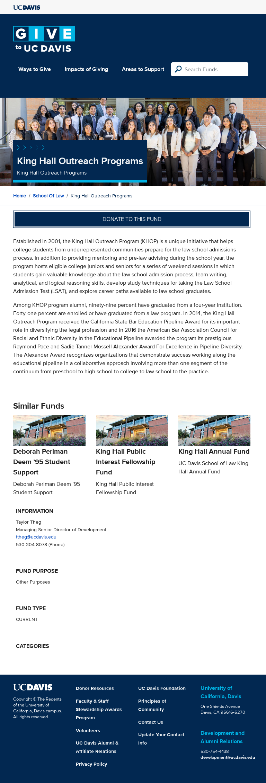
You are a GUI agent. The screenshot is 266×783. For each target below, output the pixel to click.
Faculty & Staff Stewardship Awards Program (99, 709)
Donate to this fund (132, 219)
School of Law (48, 195)
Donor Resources (95, 688)
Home (19, 195)
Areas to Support (143, 69)
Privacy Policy (91, 763)
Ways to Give (34, 69)
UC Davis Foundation (162, 688)
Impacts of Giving (86, 69)
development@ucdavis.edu (228, 757)
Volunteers (88, 730)
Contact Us (150, 722)
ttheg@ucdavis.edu (36, 536)
